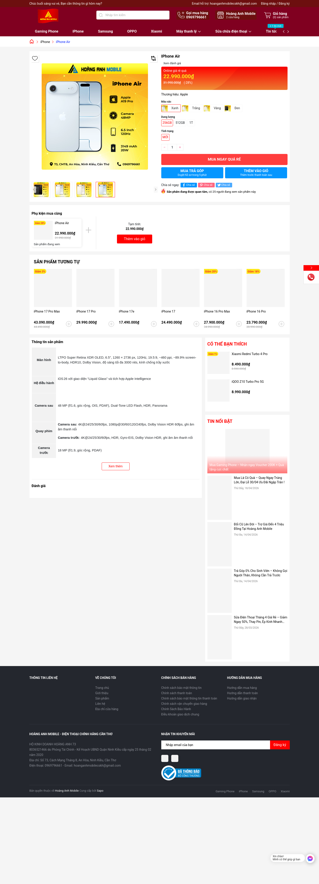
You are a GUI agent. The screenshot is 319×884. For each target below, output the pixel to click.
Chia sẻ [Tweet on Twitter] (223, 185)
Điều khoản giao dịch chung (180, 714)
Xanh (175, 108)
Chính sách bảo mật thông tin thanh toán (189, 698)
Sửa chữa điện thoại (231, 31)
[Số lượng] (172, 147)
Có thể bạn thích (227, 344)
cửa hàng (232, 17)
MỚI (165, 137)
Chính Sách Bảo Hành (176, 709)
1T (191, 122)
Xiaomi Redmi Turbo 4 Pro (250, 354)
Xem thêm (116, 466)
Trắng (196, 108)
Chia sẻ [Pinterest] (205, 185)
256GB (167, 122)
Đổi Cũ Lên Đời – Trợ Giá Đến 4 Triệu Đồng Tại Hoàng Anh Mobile (259, 526)
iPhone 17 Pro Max (47, 311)
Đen (237, 108)
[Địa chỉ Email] (225, 744)
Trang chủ (102, 688)
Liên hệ (100, 703)
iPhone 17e (126, 311)
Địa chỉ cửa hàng (106, 709)
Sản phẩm (102, 698)
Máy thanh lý (186, 31)
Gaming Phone (46, 31)
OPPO (132, 31)
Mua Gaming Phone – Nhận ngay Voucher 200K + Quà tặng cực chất (247, 467)
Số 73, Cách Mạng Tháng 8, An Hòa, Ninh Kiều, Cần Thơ (78, 760)
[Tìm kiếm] (100, 15)
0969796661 (196, 17)
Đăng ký (284, 3)
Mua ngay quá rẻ (224, 159)
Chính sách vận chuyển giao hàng (184, 703)
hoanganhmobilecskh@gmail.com (233, 3)
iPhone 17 (168, 311)
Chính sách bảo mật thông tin (181, 688)
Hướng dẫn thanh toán (242, 693)
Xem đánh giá (172, 63)
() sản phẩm (281, 17)
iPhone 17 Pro (86, 311)
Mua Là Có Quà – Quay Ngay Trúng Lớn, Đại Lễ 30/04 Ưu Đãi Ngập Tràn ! (259, 480)
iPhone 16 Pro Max (217, 311)
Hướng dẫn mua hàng (242, 688)
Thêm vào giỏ (256, 173)
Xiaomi (156, 31)
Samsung (105, 31)
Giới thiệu (101, 693)
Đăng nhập (268, 3)
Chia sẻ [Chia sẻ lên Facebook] (188, 185)
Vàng (217, 108)
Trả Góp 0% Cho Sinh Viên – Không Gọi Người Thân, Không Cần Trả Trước (260, 573)
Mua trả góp (192, 173)
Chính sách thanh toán (176, 693)
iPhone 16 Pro (256, 311)
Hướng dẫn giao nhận (242, 698)
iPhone (78, 31)
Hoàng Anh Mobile (67, 790)
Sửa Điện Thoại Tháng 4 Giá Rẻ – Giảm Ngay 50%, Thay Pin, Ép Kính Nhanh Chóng (260, 620)
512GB (180, 122)
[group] (95, 116)
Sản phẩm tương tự (57, 261)
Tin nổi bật (219, 421)
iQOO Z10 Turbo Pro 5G (248, 381)
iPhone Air (62, 223)
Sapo (100, 790)
